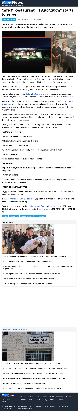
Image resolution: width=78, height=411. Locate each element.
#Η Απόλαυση (40, 216)
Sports (60, 400)
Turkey (22, 400)
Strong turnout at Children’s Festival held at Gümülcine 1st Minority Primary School (35, 368)
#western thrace (26, 216)
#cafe (5, 216)
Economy (59, 397)
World (51, 397)
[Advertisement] (39, 306)
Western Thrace (33, 397)
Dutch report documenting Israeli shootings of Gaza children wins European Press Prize (37, 256)
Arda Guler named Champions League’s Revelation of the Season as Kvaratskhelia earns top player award (38, 267)
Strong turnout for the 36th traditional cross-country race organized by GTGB (33, 388)
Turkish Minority (41, 400)
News (22, 397)
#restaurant (14, 216)
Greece (44, 397)
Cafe (28, 94)
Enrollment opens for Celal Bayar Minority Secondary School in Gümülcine (31, 363)
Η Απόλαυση (61, 101)
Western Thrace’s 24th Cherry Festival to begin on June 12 (25, 383)
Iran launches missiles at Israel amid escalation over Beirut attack (28, 279)
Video (30, 400)
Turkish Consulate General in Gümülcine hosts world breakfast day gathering (33, 373)
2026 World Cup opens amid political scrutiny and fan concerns (27, 284)
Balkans (69, 397)
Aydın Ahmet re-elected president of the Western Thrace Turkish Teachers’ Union (34, 378)
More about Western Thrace (15, 329)
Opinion (52, 400)
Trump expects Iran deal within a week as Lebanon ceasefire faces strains (31, 274)
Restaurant (37, 94)
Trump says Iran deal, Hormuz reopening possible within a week (28, 261)
